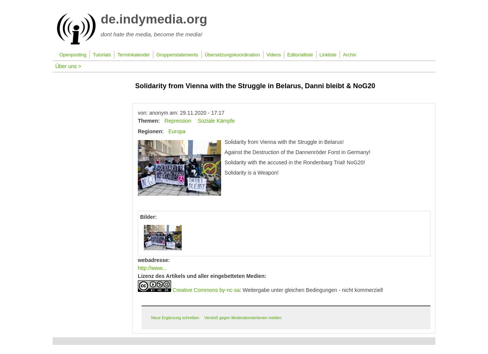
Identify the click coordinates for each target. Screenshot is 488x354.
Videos (274, 55)
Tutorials (102, 55)
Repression (178, 121)
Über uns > (68, 66)
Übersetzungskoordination (232, 55)
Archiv (349, 55)
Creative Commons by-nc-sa (206, 290)
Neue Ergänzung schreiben (175, 317)
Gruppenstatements (177, 55)
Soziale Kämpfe (216, 121)
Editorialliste (300, 55)
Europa (177, 131)
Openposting (72, 55)
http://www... (152, 268)
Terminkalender (133, 55)
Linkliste (328, 55)
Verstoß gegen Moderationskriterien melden (243, 317)
